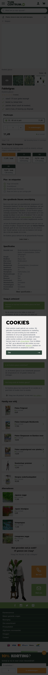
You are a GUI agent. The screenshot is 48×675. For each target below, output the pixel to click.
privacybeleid (25, 341)
